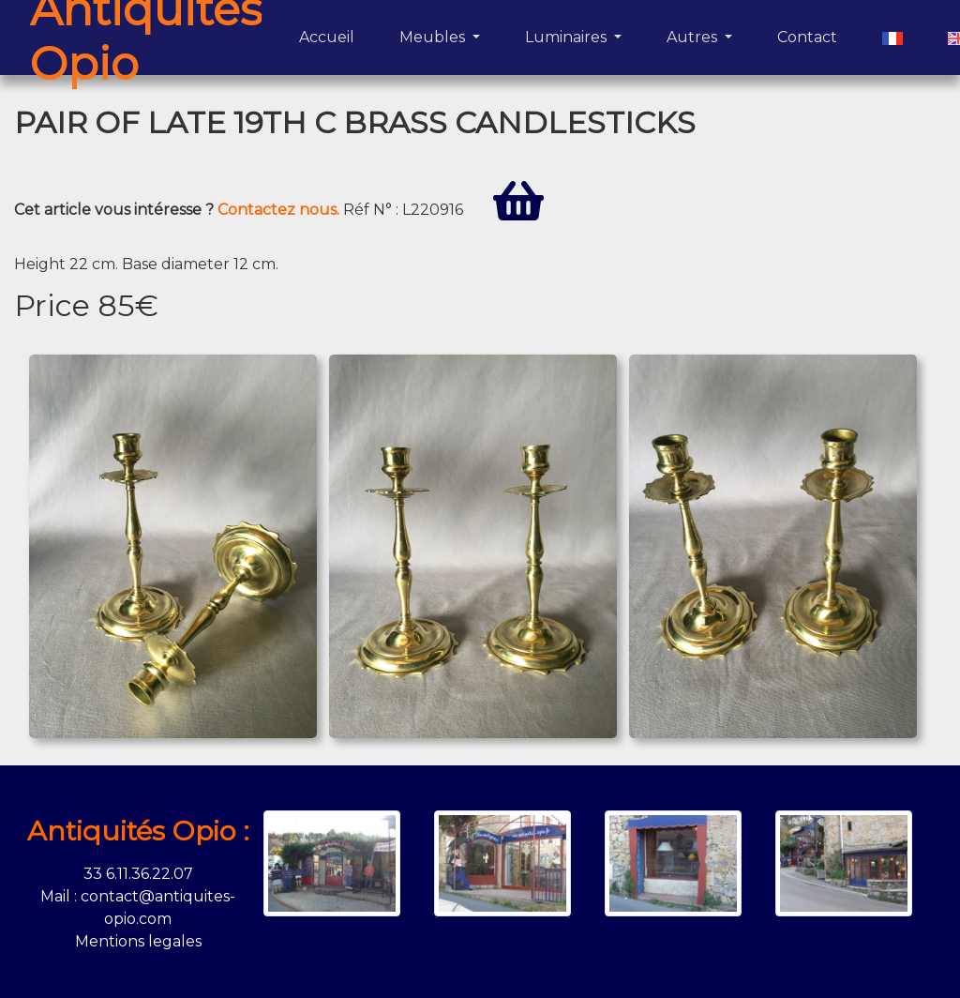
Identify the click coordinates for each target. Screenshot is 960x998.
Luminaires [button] (567, 37)
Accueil (330, 35)
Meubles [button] (434, 37)
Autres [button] (694, 37)
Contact (811, 35)
